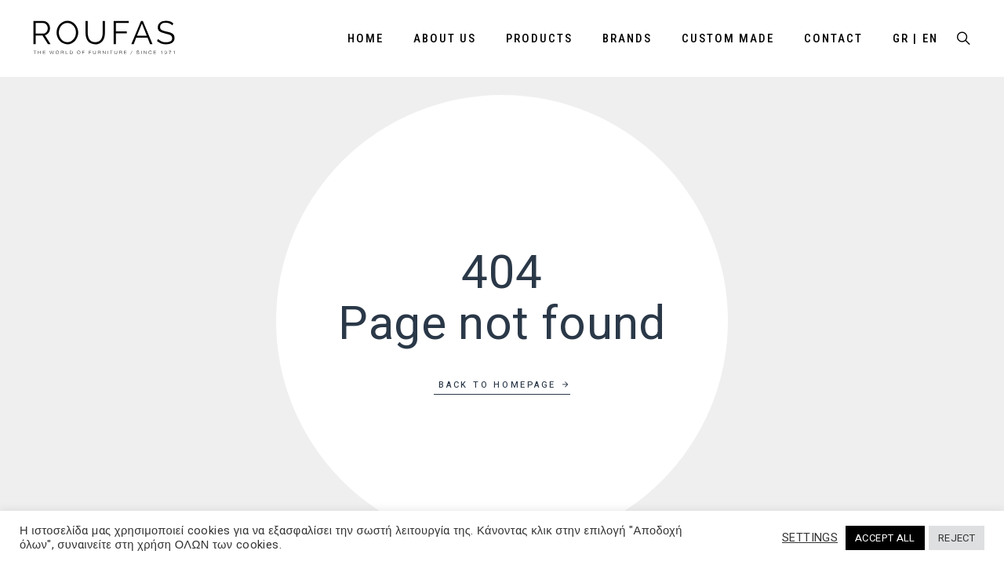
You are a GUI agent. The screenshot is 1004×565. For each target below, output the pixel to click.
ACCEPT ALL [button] (885, 537)
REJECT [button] (956, 537)
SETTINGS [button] (810, 538)
